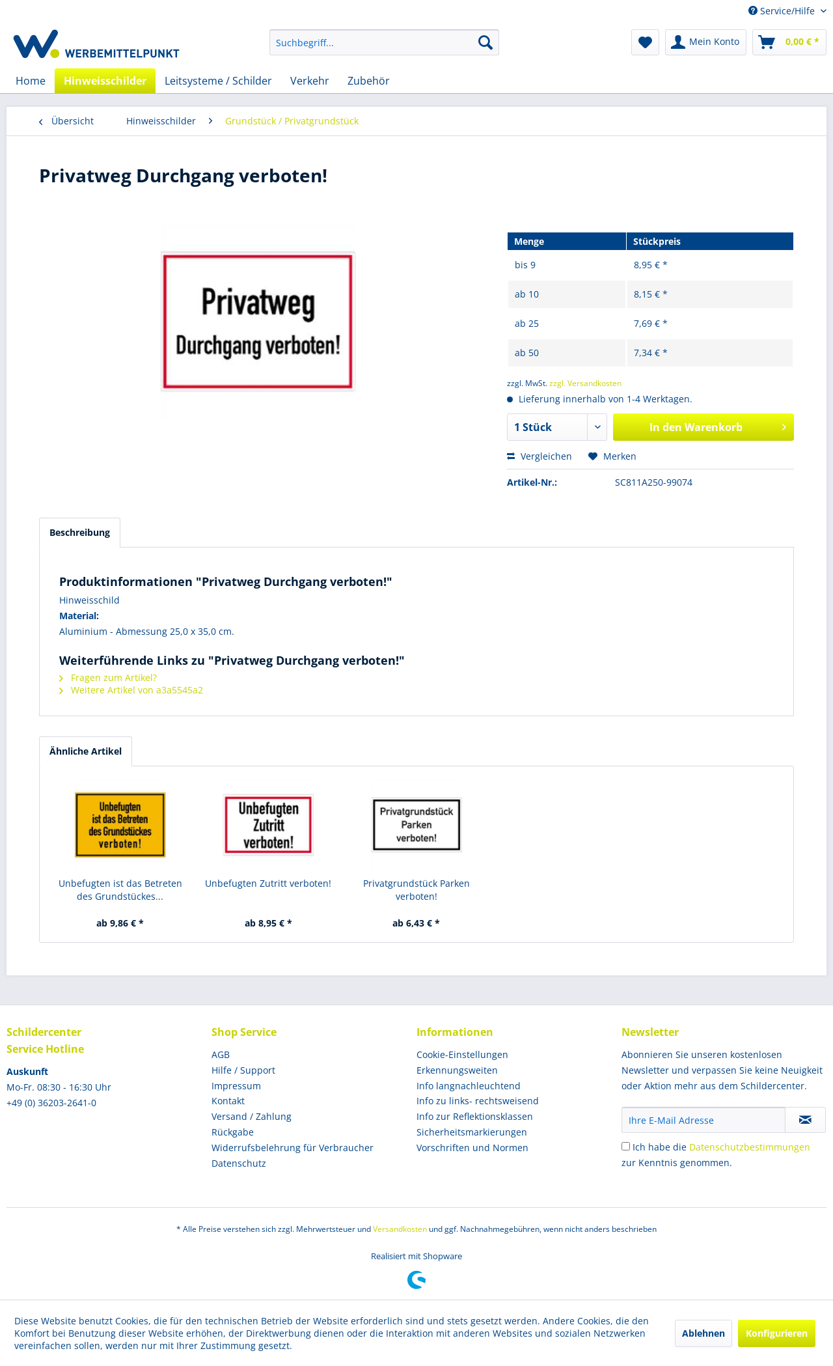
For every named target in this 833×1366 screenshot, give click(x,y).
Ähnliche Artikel (85, 751)
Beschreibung (79, 532)
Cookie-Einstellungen (462, 1054)
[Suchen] (485, 42)
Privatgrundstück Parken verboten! (416, 889)
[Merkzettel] (645, 42)
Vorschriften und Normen (472, 1147)
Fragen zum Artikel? (108, 677)
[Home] (31, 80)
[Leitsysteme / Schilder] (218, 80)
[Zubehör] (368, 80)
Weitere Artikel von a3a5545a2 (131, 690)
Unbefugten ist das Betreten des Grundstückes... (120, 889)
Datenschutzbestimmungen (749, 1147)
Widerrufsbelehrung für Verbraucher (293, 1147)
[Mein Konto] (705, 42)
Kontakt (228, 1100)
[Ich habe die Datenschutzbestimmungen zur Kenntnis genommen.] (625, 1146)
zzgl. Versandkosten (585, 383)
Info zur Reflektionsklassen (474, 1116)
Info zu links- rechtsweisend (477, 1100)
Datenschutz (239, 1163)
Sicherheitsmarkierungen (471, 1132)
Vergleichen (539, 456)
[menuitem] (384, 42)
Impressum (236, 1086)
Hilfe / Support (243, 1070)
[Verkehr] (309, 80)
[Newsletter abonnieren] (805, 1120)
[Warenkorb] (789, 42)
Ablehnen (703, 1333)
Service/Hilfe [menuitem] (782, 11)
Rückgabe (233, 1132)
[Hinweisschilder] (105, 80)
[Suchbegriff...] (384, 42)
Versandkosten (400, 1228)
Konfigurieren (777, 1333)
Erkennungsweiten (457, 1070)
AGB (221, 1054)
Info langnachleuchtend (468, 1086)
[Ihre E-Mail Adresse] (703, 1120)
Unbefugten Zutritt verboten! (268, 883)
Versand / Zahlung (252, 1116)
